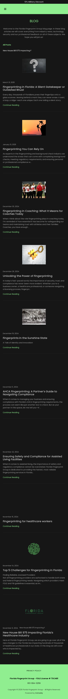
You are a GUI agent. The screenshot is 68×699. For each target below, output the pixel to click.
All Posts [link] (7, 44)
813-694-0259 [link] (34, 683)
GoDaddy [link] (39, 693)
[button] (7, 9)
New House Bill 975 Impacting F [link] (17, 50)
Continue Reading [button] (11, 105)
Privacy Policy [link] (34, 671)
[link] (34, 82)
